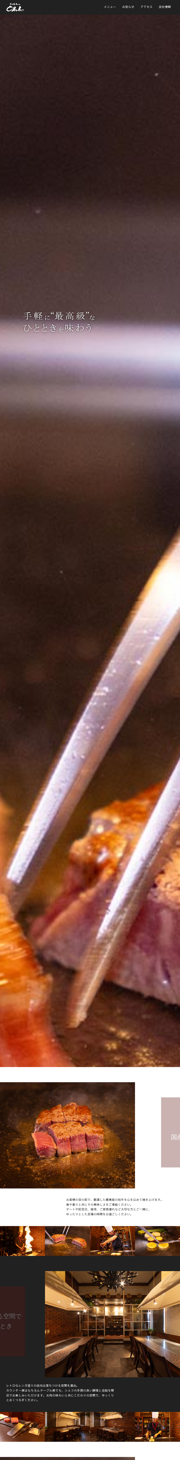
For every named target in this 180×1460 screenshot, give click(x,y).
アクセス (146, 7)
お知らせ (128, 7)
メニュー (110, 7)
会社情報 (165, 7)
